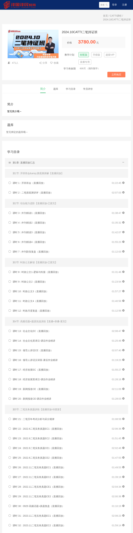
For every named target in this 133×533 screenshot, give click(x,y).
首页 (9, 14)
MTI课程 (33, 14)
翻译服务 (97, 14)
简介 (43, 88)
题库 (55, 89)
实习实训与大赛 (49, 14)
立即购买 (116, 74)
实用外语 (65, 14)
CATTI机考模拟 (81, 14)
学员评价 (88, 89)
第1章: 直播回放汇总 (24, 162)
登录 (114, 4)
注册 (124, 4)
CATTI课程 (20, 14)
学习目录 (71, 89)
